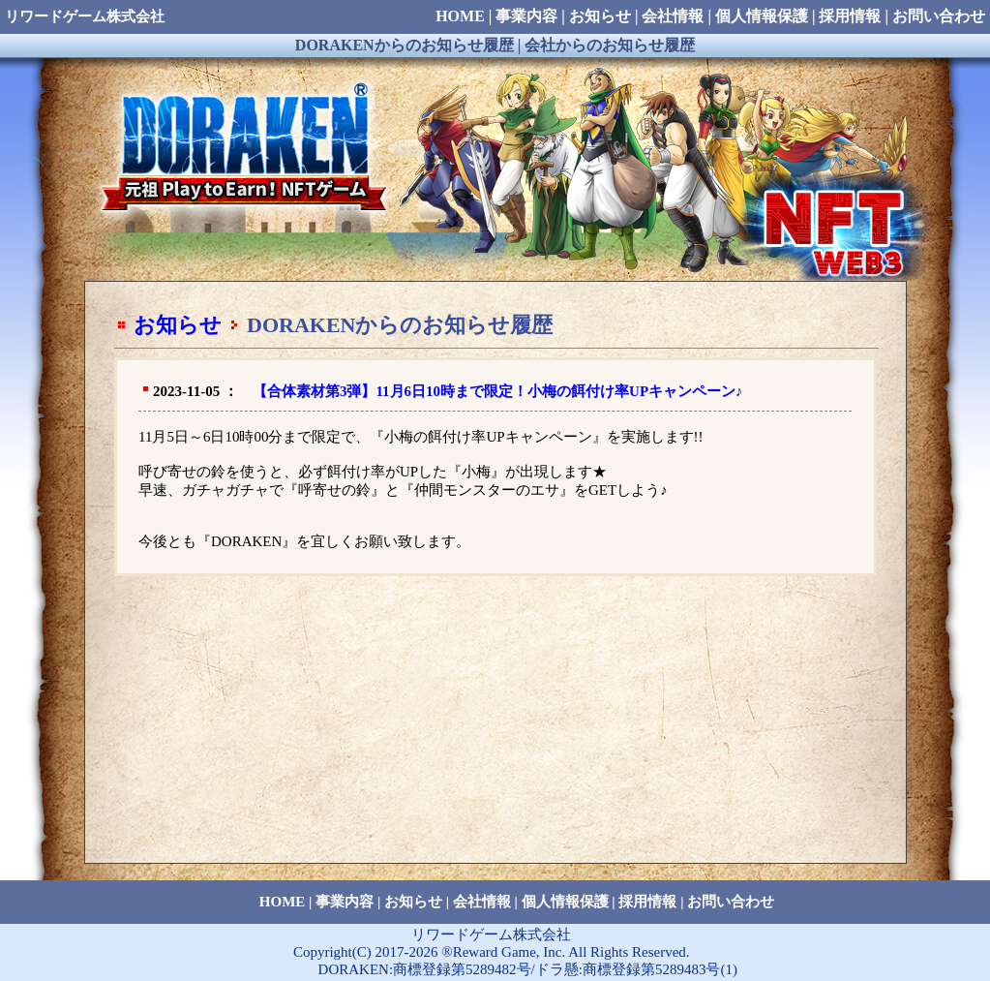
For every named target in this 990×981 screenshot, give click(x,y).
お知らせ (178, 325)
